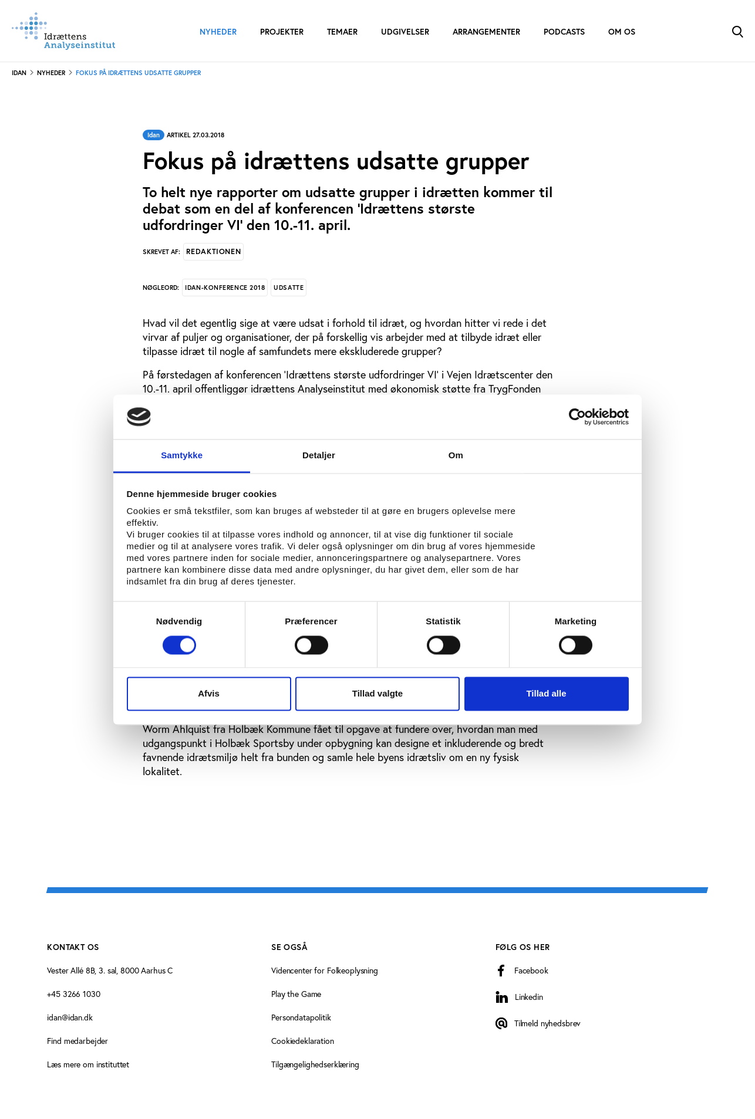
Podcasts (564, 31)
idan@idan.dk (69, 1017)
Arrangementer (486, 31)
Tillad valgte (377, 694)
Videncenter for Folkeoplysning (324, 970)
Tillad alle (546, 694)
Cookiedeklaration (302, 1041)
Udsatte (289, 287)
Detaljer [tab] (318, 456)
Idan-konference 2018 (225, 287)
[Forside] (63, 31)
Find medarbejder (77, 1041)
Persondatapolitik (301, 1017)
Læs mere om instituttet (88, 1064)
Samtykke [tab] (182, 456)
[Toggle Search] (737, 31)
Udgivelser (405, 31)
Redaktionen (213, 251)
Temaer (342, 31)
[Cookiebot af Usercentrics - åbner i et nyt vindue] (577, 416)
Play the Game (296, 994)
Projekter (282, 31)
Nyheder (218, 31)
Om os (621, 31)
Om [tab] (456, 456)
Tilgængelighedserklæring (315, 1064)
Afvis (209, 694)
